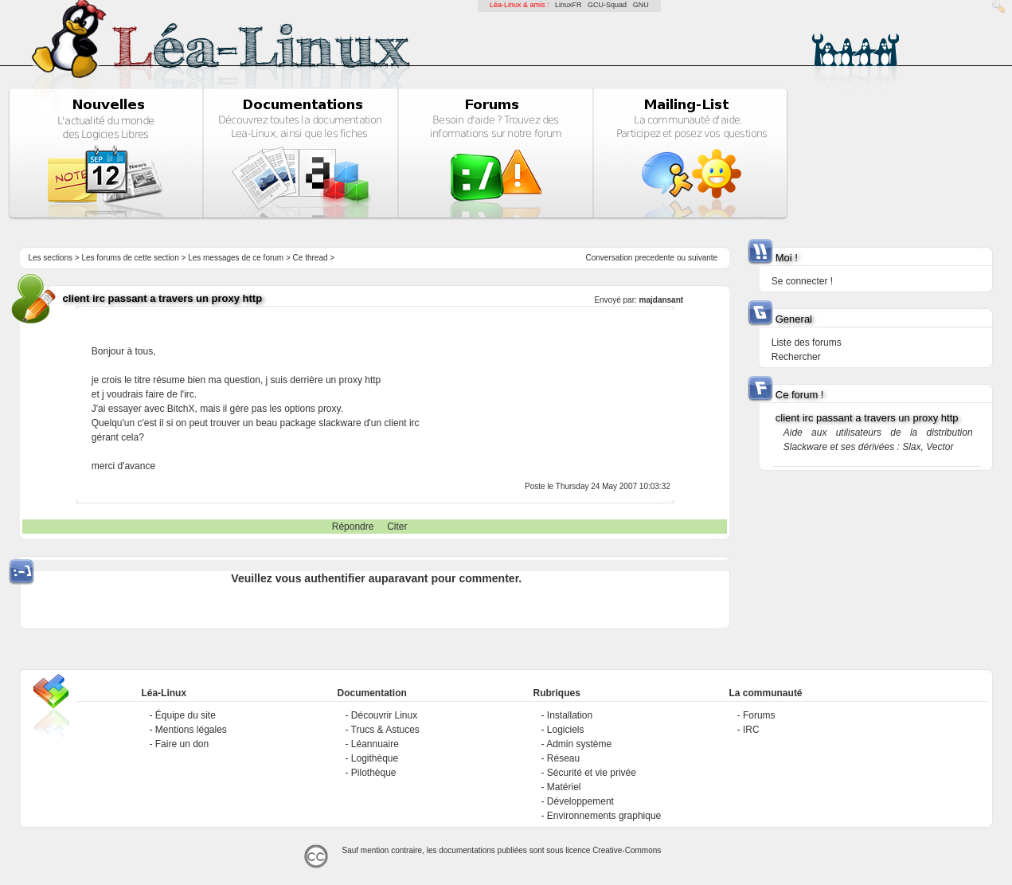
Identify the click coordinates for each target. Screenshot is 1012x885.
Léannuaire (375, 744)
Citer (397, 526)
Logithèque (374, 758)
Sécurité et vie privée (591, 772)
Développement (580, 801)
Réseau (563, 758)
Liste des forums (807, 342)
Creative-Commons (626, 850)
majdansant (661, 300)
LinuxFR (568, 5)
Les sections (50, 257)
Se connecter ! (802, 281)
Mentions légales (191, 729)
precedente (654, 257)
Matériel (564, 787)
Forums (759, 715)
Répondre (353, 526)
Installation (569, 715)
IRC (751, 729)
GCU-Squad (607, 5)
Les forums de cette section (129, 257)
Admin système (578, 744)
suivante (702, 257)
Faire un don (182, 744)
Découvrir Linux (384, 715)
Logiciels (565, 729)
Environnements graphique (604, 815)
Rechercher (796, 356)
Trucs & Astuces (385, 729)
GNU (641, 5)
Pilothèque (374, 772)
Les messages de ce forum (235, 257)
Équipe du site (185, 715)
